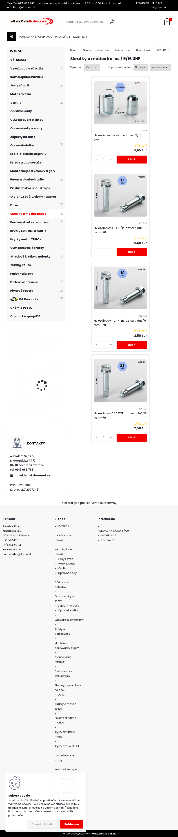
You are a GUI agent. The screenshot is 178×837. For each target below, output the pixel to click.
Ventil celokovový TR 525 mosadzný (46, 376)
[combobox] (141, 67)
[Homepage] (11, 37)
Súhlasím (71, 824)
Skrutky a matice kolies (96, 50)
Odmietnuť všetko (43, 824)
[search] (112, 21)
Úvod (73, 50)
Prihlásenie (143, 3)
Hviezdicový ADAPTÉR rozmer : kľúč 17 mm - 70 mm (145, 137)
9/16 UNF (161, 50)
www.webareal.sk (104, 833)
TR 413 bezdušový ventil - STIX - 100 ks (46, 345)
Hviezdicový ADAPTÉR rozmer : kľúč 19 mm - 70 (95, 233)
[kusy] (82, 162)
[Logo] (32, 22)
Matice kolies (122, 50)
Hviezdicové (143, 50)
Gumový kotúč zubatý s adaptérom (46, 409)
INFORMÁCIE (62, 37)
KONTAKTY (80, 37)
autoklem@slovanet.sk (32, 475)
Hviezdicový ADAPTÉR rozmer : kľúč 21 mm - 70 (145, 233)
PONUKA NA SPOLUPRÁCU (35, 37)
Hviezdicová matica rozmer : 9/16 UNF (94, 137)
